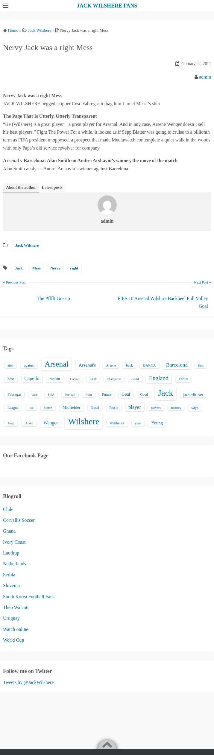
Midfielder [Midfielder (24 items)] (72, 407)
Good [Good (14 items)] (144, 394)
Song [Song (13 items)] (10, 423)
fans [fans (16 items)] (34, 394)
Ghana (9, 531)
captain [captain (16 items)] (54, 379)
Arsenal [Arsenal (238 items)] (57, 364)
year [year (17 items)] (138, 423)
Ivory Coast (14, 542)
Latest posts (52, 187)
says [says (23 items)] (194, 407)
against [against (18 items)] (29, 365)
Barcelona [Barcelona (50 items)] (177, 365)
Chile (8, 509)
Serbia (9, 574)
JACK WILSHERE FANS (107, 6)
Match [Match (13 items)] (48, 407)
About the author (21, 187)
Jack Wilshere (27, 245)
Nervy (55, 268)
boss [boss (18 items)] (10, 379)
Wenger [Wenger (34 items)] (50, 422)
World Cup (13, 640)
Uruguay (11, 618)
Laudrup (11, 552)
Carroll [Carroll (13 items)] (75, 379)
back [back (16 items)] (129, 365)
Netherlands (14, 563)
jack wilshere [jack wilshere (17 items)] (193, 394)
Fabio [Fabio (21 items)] (183, 378)
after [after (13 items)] (10, 365)
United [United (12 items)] (29, 423)
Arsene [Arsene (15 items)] (111, 365)
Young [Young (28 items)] (157, 423)
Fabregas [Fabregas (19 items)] (14, 394)
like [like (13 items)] (31, 407)
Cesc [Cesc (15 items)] (93, 379)
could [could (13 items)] (135, 379)
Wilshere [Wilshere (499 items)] (83, 421)
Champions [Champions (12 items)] (114, 379)
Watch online (15, 629)
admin (205, 76)
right (74, 268)
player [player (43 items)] (134, 407)
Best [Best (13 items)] (201, 365)
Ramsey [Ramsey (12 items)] (176, 407)
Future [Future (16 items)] (107, 394)
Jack (19, 268)
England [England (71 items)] (159, 378)
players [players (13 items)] (156, 407)
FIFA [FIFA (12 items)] (51, 394)
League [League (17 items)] (13, 408)
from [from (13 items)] (88, 394)
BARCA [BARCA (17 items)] (149, 365)
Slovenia (11, 585)
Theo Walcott (16, 607)
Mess (36, 268)
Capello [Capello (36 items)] (32, 378)
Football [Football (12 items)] (70, 394)
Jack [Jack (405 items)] (165, 392)
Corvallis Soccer (19, 520)
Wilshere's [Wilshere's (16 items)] (117, 423)
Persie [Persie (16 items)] (113, 408)
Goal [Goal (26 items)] (126, 394)
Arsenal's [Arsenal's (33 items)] (87, 364)
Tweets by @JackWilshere (28, 682)
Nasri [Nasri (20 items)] (95, 407)
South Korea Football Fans (28, 596)
